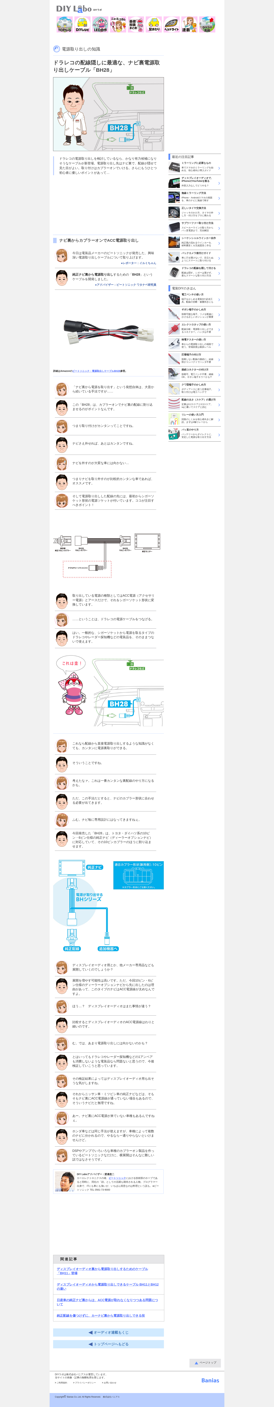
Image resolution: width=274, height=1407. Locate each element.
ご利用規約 (61, 1383)
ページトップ (208, 1362)
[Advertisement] (108, 204)
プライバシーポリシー (84, 1383)
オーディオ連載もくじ (108, 1333)
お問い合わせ (109, 1383)
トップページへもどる (108, 1344)
